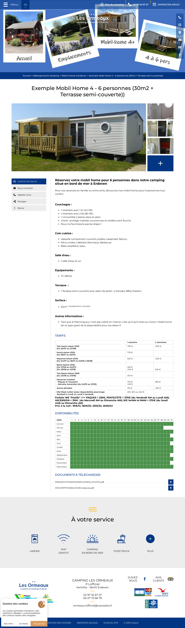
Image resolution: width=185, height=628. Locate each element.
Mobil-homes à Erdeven (74, 75)
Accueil (26, 75)
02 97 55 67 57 (92, 595)
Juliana (134, 623)
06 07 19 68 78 (92, 598)
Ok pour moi (39, 624)
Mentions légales (87, 623)
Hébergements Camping (46, 75)
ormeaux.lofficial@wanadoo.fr (92, 605)
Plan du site (111, 623)
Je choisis (23, 624)
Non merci (8, 624)
